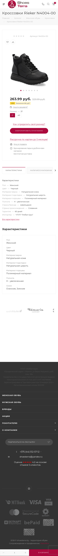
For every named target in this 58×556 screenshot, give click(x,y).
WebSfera (44, 543)
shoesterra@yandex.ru (31, 456)
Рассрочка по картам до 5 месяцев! (29, 139)
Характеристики (14, 170)
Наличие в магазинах (41, 170)
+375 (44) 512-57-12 (29, 452)
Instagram (29, 489)
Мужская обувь (11, 402)
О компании (9, 430)
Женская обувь (11, 395)
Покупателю (9, 423)
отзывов (24, 465)
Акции (6, 416)
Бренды (6, 409)
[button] (21, 90)
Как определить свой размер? (29, 124)
